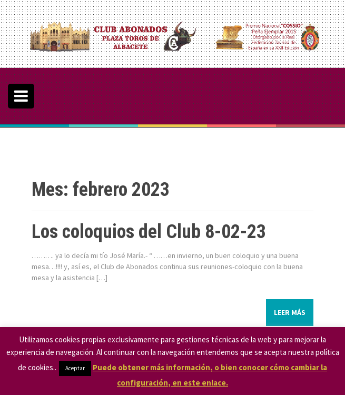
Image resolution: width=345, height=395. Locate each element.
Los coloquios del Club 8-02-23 (149, 232)
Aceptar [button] (75, 368)
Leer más (289, 312)
